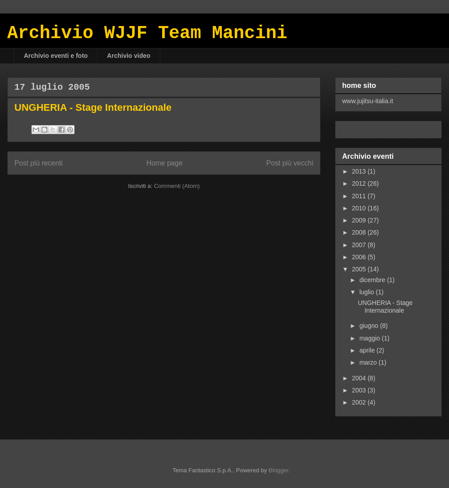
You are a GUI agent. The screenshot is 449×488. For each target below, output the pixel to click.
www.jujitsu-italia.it (367, 101)
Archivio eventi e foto (56, 55)
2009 (360, 220)
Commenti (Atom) (177, 186)
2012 (360, 183)
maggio (370, 338)
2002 (360, 402)
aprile (367, 350)
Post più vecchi (289, 163)
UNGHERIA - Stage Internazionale (93, 107)
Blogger (278, 470)
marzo (369, 362)
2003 (360, 390)
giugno (369, 325)
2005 (360, 269)
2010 (360, 208)
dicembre (373, 279)
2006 (360, 257)
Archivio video (128, 55)
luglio (367, 292)
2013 (360, 171)
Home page (164, 163)
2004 (360, 378)
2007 (360, 244)
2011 (360, 196)
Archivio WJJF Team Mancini (147, 33)
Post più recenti (38, 163)
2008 (360, 232)
